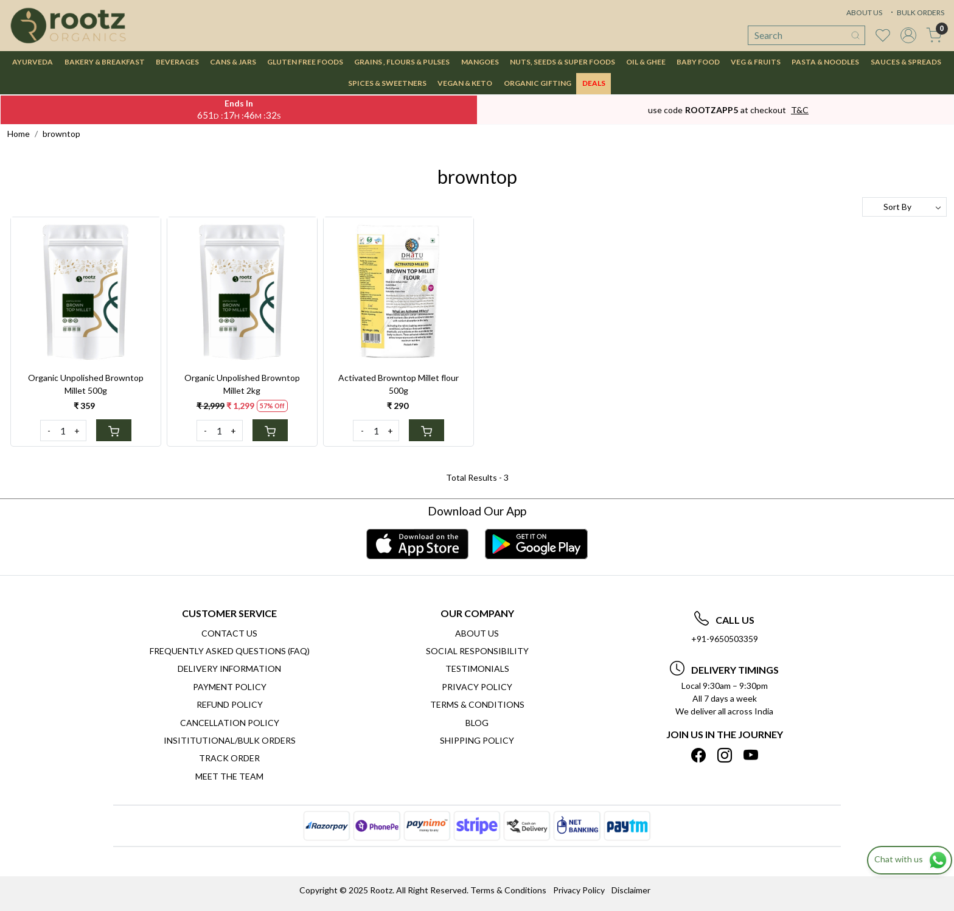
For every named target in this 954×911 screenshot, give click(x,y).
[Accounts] (908, 35)
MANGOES (480, 61)
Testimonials (477, 668)
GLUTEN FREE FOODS (305, 61)
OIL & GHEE (646, 61)
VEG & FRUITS (756, 61)
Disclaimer (630, 890)
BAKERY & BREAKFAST (104, 61)
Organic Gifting (537, 83)
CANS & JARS (233, 61)
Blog (477, 722)
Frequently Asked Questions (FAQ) (230, 651)
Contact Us (229, 633)
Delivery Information (229, 668)
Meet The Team (229, 776)
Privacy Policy (477, 687)
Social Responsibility (477, 651)
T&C (800, 110)
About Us (477, 633)
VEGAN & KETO (464, 83)
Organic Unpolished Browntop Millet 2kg (242, 384)
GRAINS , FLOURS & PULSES (402, 61)
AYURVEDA (32, 61)
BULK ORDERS (916, 12)
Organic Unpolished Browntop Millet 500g (86, 384)
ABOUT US (864, 12)
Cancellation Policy (229, 722)
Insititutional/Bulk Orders (230, 740)
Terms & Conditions (477, 704)
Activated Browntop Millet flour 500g (398, 384)
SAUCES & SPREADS (906, 61)
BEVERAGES (177, 61)
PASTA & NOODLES (825, 61)
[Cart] (113, 430)
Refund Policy (230, 704)
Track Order (229, 758)
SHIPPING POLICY (477, 740)
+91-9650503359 (724, 639)
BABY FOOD (698, 61)
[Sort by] (904, 207)
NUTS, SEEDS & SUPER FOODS (562, 61)
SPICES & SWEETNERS (387, 83)
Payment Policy (229, 687)
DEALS (593, 83)
